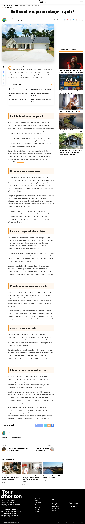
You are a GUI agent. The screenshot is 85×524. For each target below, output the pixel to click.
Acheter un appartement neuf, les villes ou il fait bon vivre (52, 476)
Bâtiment (38, 497)
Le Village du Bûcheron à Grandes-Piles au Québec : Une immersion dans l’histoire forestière (71, 153)
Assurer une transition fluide (18, 98)
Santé (53, 498)
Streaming (55, 507)
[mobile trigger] (3, 1)
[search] (77, 2)
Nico (11, 19)
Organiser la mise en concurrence (42, 89)
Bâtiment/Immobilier (9, 7)
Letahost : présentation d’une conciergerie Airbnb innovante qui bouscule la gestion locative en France (31, 478)
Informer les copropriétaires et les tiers (41, 99)
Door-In (32, 210)
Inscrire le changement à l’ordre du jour (19, 93)
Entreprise (55, 505)
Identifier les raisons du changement (20, 89)
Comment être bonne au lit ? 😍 (69, 111)
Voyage (54, 510)
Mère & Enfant (39, 506)
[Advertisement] (71, 35)
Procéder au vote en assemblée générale (40, 93)
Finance (37, 499)
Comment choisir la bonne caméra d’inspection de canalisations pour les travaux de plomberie (10, 477)
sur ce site (20, 160)
